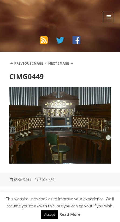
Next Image (58, 63)
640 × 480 (46, 179)
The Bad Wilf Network (39, 10)
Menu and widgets (108, 16)
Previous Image (28, 63)
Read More (69, 214)
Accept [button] (49, 214)
